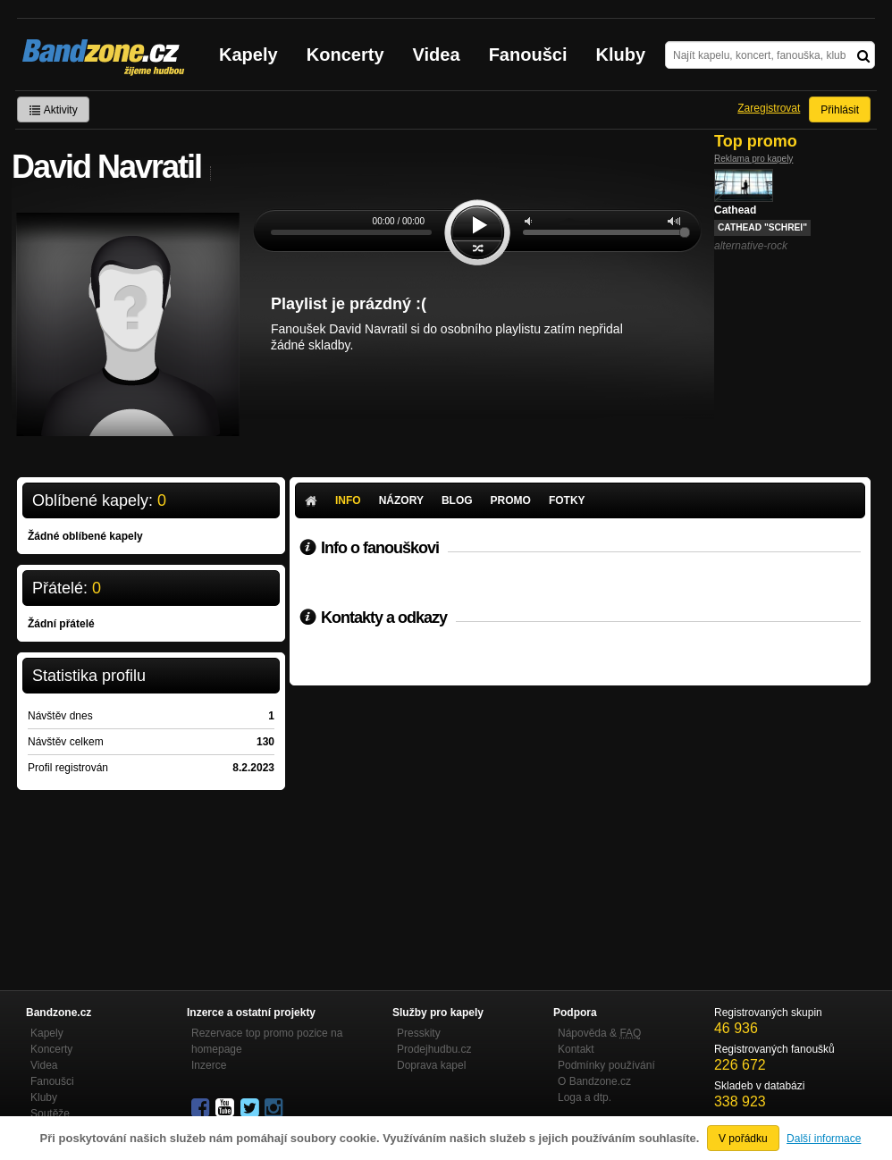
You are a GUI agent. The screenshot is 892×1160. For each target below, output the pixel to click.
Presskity (419, 1033)
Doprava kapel (431, 1065)
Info (348, 500)
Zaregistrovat (768, 108)
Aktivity (53, 110)
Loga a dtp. (584, 1097)
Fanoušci (528, 54)
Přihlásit (839, 110)
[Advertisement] (580, 819)
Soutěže (50, 1113)
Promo (511, 500)
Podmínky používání (606, 1065)
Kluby (621, 54)
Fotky (567, 500)
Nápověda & (599, 1033)
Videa (436, 54)
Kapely (248, 54)
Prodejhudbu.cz (434, 1049)
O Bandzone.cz (594, 1081)
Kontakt (576, 1049)
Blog (457, 500)
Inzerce (208, 1065)
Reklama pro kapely (753, 159)
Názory (401, 500)
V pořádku (743, 1138)
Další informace (824, 1138)
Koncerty (345, 54)
